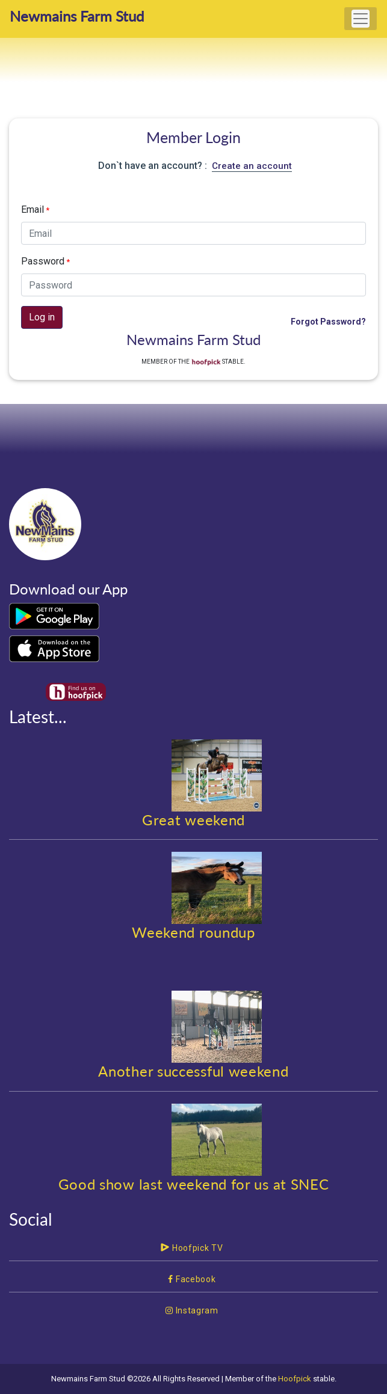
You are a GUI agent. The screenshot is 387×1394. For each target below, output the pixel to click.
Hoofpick (294, 1378)
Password (45, 261)
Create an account (252, 165)
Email (35, 209)
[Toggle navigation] (360, 19)
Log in (42, 317)
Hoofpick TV (192, 1248)
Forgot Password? (328, 321)
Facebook (191, 1279)
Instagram (192, 1310)
